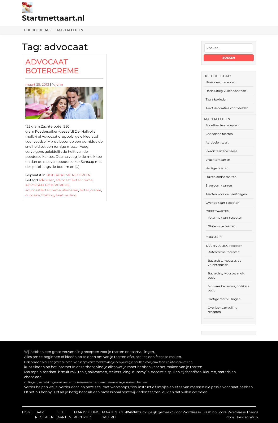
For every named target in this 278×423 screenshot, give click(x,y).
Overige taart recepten (222, 203)
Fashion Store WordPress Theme (231, 412)
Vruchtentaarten (218, 160)
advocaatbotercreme (43, 190)
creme (95, 190)
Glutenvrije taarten (221, 226)
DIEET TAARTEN (217, 211)
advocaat (46, 180)
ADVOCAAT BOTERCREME (52, 66)
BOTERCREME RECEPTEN (68, 175)
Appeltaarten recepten (222, 125)
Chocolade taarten (219, 134)
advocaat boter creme (74, 180)
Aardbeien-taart (217, 142)
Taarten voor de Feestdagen (226, 194)
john (59, 84)
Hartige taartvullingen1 (225, 299)
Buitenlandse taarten (221, 177)
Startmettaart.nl (53, 17)
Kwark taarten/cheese (221, 151)
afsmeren (70, 190)
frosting (47, 195)
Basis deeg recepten (220, 82)
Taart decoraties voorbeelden (227, 108)
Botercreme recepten (223, 252)
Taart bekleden (216, 99)
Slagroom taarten (219, 185)
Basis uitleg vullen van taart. (226, 91)
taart (60, 195)
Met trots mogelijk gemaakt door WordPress (164, 412)
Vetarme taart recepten (225, 217)
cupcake (32, 195)
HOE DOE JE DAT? (38, 30)
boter (84, 190)
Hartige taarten (217, 168)
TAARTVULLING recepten (224, 246)
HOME (27, 412)
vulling (71, 195)
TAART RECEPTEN (70, 30)
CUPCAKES (214, 237)
